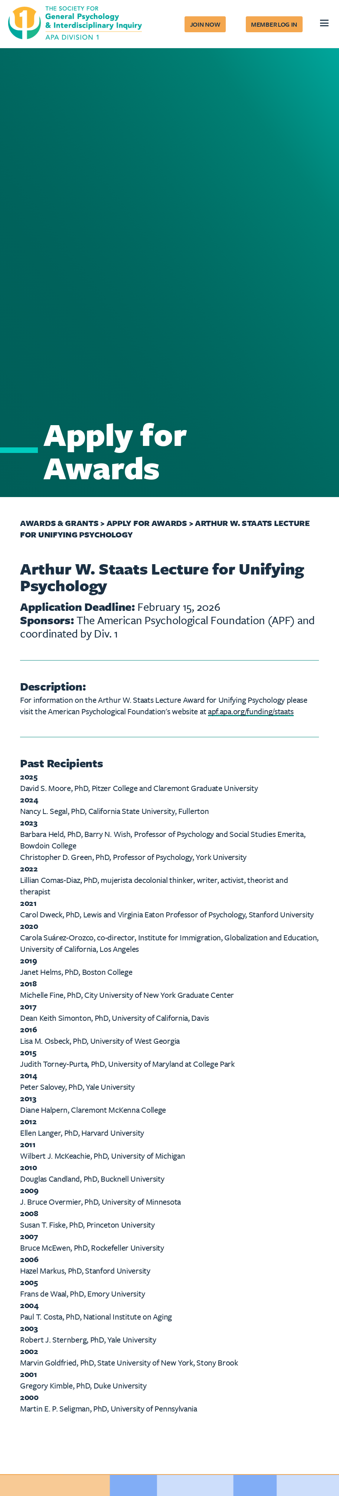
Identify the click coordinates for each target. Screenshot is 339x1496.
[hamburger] (324, 24)
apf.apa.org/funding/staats (251, 711)
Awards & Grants (59, 523)
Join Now (205, 24)
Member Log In (274, 24)
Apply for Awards (148, 523)
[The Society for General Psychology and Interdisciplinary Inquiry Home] (75, 24)
